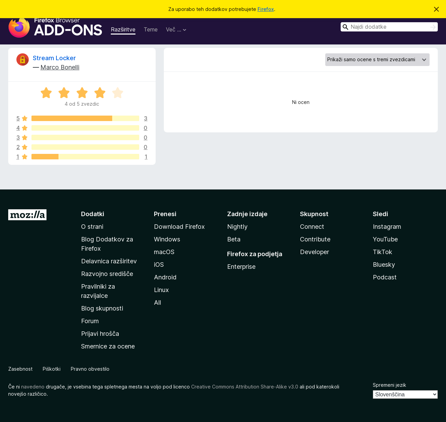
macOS (164, 251)
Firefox (266, 9)
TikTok (382, 251)
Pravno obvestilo (90, 369)
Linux (161, 289)
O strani (92, 226)
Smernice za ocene (108, 346)
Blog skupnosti (102, 308)
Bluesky (384, 264)
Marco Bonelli (59, 67)
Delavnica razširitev (109, 261)
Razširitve (123, 29)
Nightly (237, 226)
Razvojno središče (107, 273)
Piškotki (52, 369)
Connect (312, 226)
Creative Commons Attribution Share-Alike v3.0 (244, 387)
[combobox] (389, 26)
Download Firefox (179, 226)
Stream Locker (54, 58)
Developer (314, 251)
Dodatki (92, 213)
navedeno (32, 387)
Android (165, 277)
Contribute (315, 239)
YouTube (385, 239)
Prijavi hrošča (100, 333)
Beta (233, 239)
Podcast (385, 277)
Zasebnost (20, 369)
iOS (159, 264)
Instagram (387, 226)
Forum (90, 321)
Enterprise (241, 266)
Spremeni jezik (389, 385)
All (157, 302)
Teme (151, 29)
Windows (167, 239)
